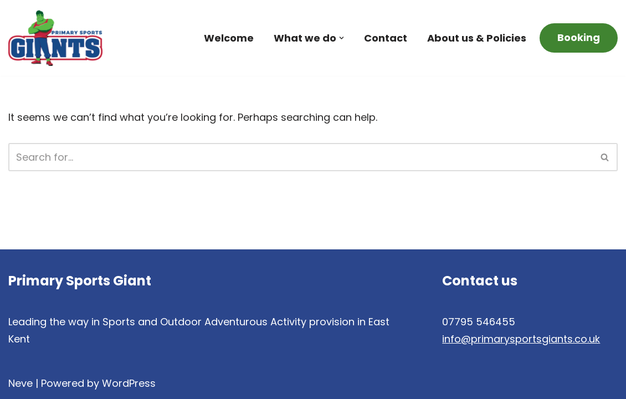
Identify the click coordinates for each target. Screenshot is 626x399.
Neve (20, 383)
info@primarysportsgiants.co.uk (521, 339)
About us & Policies (476, 38)
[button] (341, 37)
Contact (385, 38)
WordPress (129, 383)
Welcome (229, 38)
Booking (578, 37)
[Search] (300, 157)
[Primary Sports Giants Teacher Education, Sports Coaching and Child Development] (55, 38)
